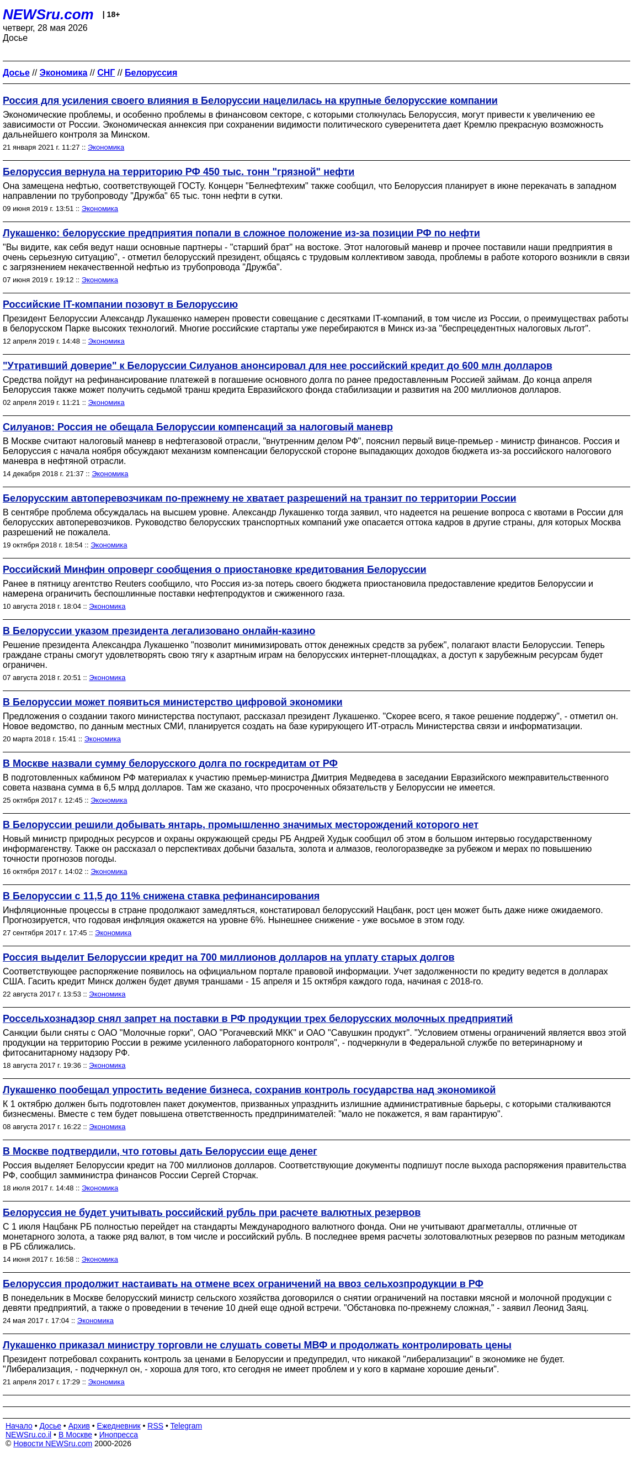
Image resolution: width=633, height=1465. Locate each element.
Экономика (106, 147)
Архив (79, 1425)
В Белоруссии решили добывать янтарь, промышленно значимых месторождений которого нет (240, 824)
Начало (19, 1425)
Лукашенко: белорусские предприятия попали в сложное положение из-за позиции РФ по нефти (241, 233)
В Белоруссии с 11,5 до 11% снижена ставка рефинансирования (161, 896)
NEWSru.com (48, 14)
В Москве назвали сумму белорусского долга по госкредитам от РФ (170, 763)
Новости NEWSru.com (52, 1443)
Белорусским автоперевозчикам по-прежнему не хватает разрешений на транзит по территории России (260, 498)
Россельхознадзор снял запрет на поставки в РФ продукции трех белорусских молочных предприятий (258, 1018)
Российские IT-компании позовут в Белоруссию (120, 304)
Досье (50, 1425)
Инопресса (119, 1434)
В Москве (75, 1434)
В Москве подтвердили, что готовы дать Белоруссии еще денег (160, 1151)
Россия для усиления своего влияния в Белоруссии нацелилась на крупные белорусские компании (250, 100)
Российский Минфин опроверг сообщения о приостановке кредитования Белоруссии (215, 569)
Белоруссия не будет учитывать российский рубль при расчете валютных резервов (212, 1212)
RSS (155, 1425)
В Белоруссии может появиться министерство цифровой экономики (173, 702)
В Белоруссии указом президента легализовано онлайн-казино (159, 630)
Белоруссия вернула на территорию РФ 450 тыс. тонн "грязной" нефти (178, 171)
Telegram (187, 1425)
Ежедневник (119, 1425)
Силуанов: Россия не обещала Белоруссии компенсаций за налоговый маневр (198, 427)
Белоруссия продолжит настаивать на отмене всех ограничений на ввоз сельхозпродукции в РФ (243, 1283)
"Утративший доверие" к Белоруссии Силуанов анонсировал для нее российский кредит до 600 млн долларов (277, 365)
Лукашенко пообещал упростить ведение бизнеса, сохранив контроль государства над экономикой (249, 1089)
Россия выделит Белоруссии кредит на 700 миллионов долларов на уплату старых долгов (229, 957)
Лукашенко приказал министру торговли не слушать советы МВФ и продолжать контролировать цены (257, 1345)
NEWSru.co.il (28, 1434)
